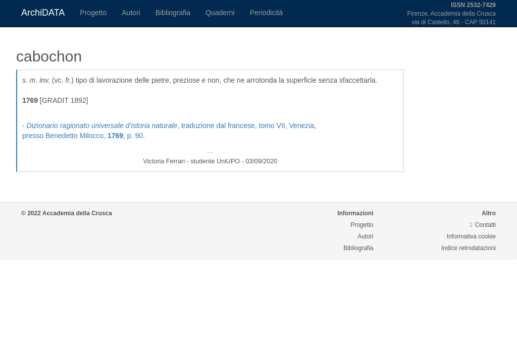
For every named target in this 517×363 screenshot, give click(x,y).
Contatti (483, 224)
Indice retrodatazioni (468, 248)
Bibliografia (173, 13)
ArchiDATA (43, 13)
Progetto (93, 13)
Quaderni (220, 13)
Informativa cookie (471, 236)
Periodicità (266, 13)
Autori (131, 13)
